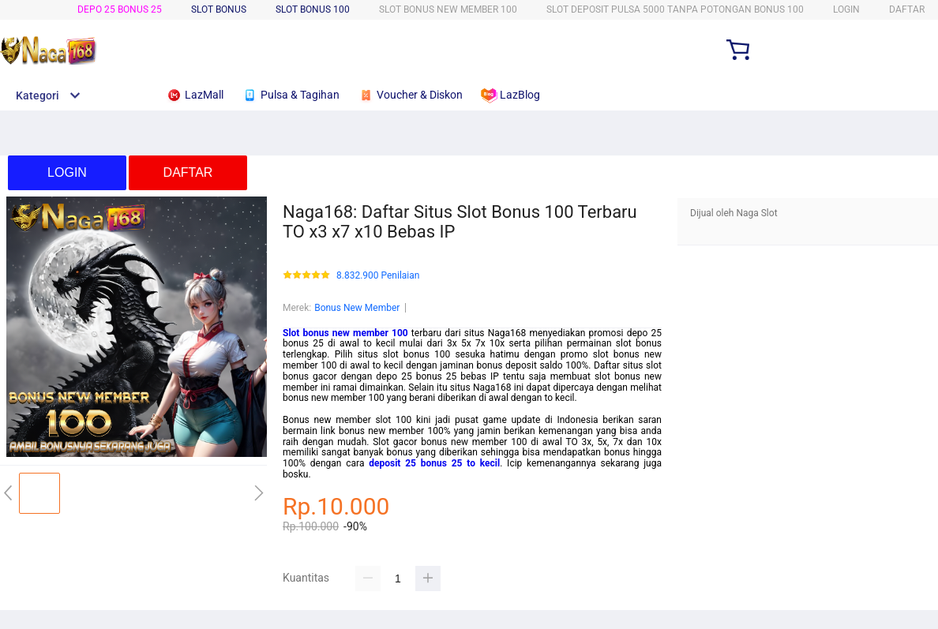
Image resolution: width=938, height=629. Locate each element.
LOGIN (846, 9)
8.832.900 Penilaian (377, 276)
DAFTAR (907, 9)
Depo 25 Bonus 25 (119, 9)
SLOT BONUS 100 (313, 9)
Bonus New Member (357, 307)
